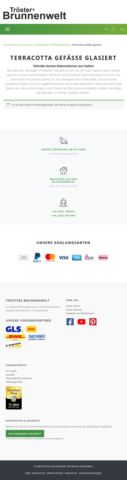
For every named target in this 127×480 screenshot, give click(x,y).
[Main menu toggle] (13, 29)
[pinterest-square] (94, 321)
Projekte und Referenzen (80, 313)
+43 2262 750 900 (64, 215)
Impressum (71, 472)
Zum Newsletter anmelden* (25, 433)
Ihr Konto (11, 370)
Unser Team (73, 305)
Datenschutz (38, 472)
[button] (106, 29)
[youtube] (82, 321)
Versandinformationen (19, 378)
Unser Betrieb (74, 309)
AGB (27, 472)
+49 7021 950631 (63, 211)
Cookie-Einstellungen (90, 472)
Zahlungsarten (14, 381)
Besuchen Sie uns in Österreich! (63, 180)
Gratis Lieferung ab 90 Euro (63, 149)
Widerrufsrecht (55, 472)
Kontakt (10, 374)
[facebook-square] (71, 321)
